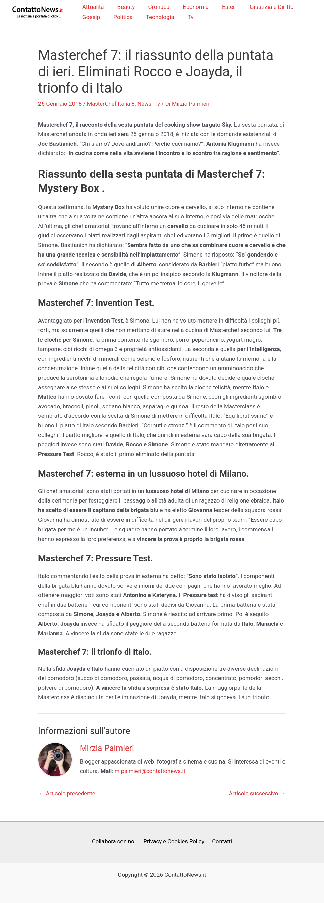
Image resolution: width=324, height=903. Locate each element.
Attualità (95, 7)
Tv (187, 17)
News (146, 104)
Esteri (223, 7)
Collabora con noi (114, 842)
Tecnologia (158, 17)
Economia (192, 7)
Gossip (93, 17)
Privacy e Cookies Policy (174, 842)
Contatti (221, 842)
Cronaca (157, 7)
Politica (122, 17)
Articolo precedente (67, 794)
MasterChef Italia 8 (111, 104)
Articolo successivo (256, 794)
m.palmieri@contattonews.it (151, 771)
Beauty (126, 7)
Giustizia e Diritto (265, 7)
